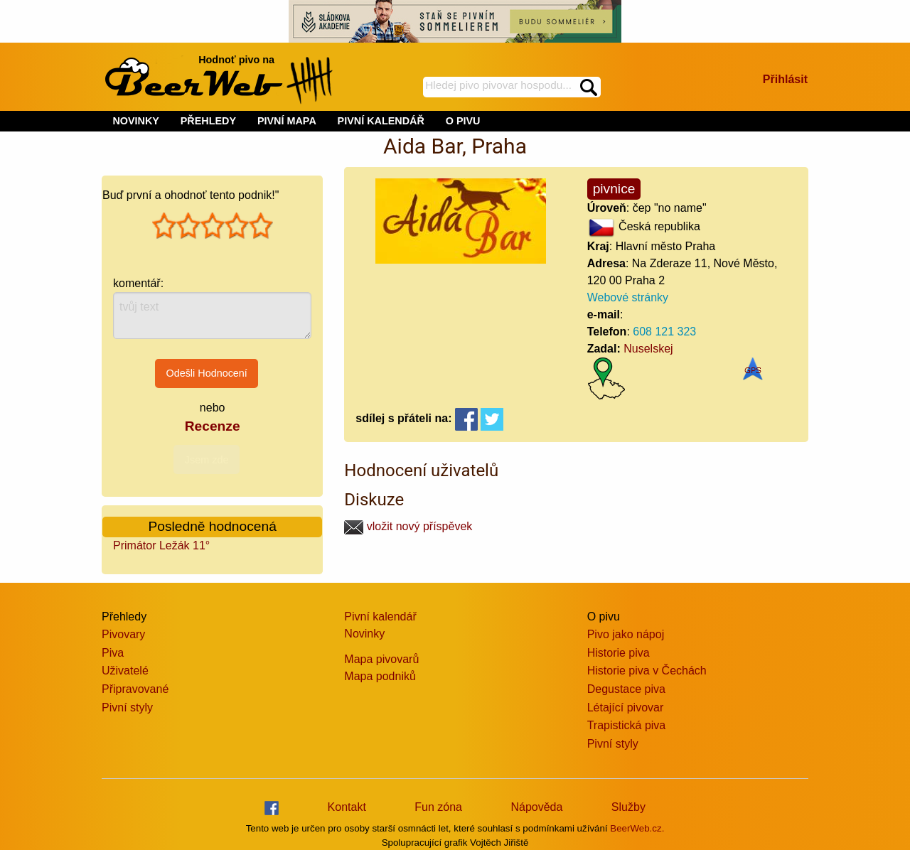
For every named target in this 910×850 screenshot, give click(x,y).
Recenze (212, 426)
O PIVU (463, 121)
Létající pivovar (625, 707)
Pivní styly (127, 707)
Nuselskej (648, 349)
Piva (113, 653)
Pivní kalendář (380, 616)
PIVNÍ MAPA (286, 121)
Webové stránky (627, 297)
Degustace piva (626, 689)
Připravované (135, 689)
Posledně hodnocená (213, 526)
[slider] (212, 226)
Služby (628, 807)
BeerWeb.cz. (637, 828)
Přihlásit (785, 79)
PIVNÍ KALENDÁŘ (381, 121)
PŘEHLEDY (208, 121)
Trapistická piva (626, 725)
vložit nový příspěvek (408, 526)
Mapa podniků (380, 676)
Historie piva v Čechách (647, 671)
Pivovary (123, 634)
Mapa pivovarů (381, 659)
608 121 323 (664, 332)
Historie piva (618, 653)
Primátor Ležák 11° (161, 545)
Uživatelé (125, 671)
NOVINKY (135, 121)
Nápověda (536, 807)
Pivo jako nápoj (626, 634)
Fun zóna (438, 807)
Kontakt (347, 807)
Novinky (364, 634)
